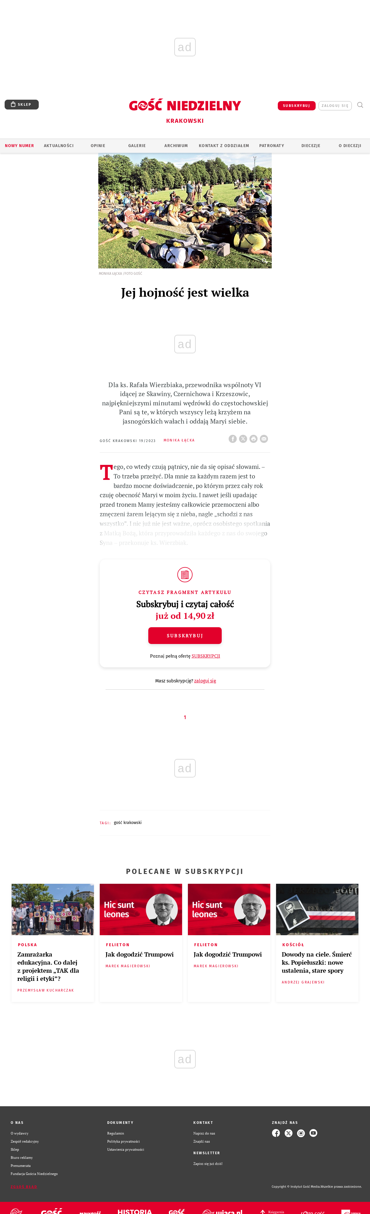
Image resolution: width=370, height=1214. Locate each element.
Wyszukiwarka (360, 105)
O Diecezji (350, 145)
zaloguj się (335, 106)
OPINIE (98, 145)
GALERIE (137, 145)
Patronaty (271, 145)
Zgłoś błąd (24, 1187)
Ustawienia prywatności (125, 1149)
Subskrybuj (185, 635)
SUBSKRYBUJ (296, 106)
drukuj (254, 437)
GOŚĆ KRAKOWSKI (128, 822)
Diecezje (310, 145)
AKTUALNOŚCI (59, 145)
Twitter (244, 437)
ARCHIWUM (176, 145)
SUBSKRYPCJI (206, 656)
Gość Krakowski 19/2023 (128, 441)
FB (234, 437)
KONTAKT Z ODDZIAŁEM (224, 145)
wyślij (265, 437)
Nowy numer (19, 145)
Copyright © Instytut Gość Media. (296, 1187)
